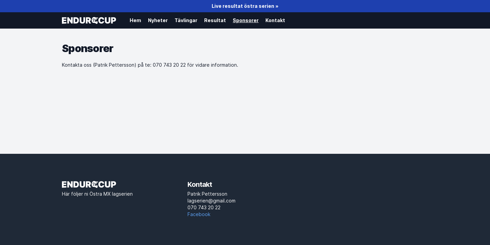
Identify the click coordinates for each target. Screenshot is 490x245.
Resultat (215, 20)
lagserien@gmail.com (244, 204)
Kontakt (275, 20)
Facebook (198, 214)
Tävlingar (186, 20)
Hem (135, 20)
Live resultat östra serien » (245, 6)
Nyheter (158, 20)
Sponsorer (246, 20)
